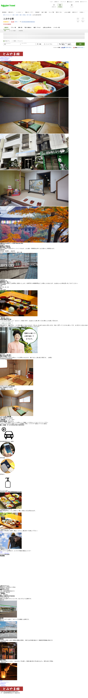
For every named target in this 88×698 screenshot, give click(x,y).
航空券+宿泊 (66, 47)
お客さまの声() (47, 27)
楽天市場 (77, 1)
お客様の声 (5, 58)
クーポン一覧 (57, 27)
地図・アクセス (37, 27)
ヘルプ (51, 1)
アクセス (4, 59)
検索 (80, 44)
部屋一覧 (20, 27)
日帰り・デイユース (18, 41)
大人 (47, 44)
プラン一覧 (13, 27)
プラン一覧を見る (4, 553)
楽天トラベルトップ (7, 14)
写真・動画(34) (28, 27)
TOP (1, 680)
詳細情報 (21, 30)
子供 (50, 44)
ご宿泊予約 (5, 60)
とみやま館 (8, 19)
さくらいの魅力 (12, 30)
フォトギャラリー (6, 56)
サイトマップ (63, 1)
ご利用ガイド (56, 1)
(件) (16, 21)
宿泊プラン (7, 41)
